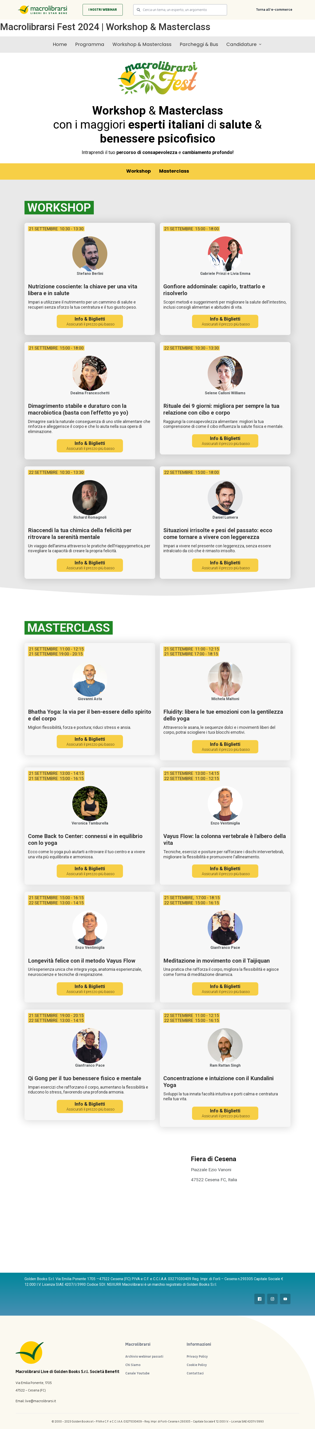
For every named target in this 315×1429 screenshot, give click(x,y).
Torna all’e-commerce (274, 9)
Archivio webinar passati (144, 1357)
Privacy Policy (197, 1357)
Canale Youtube (137, 1373)
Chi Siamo (132, 1365)
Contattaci (195, 1373)
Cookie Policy (197, 1365)
